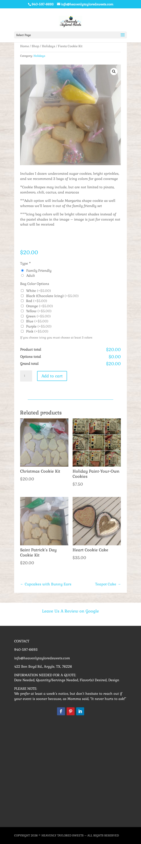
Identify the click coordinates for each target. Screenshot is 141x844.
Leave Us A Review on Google (70, 611)
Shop (35, 46)
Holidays (48, 46)
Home (24, 46)
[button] (113, 71)
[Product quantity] (26, 376)
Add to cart (52, 376)
